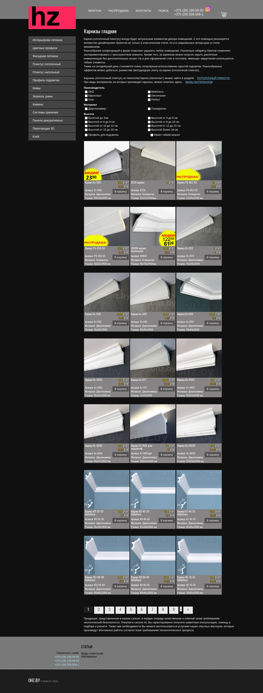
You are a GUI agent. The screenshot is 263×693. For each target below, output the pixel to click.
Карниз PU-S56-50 (95, 248)
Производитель (94, 87)
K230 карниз (138, 182)
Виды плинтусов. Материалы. (92, 655)
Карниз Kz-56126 (186, 445)
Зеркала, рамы (43, 96)
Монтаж (94, 10)
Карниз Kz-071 (138, 380)
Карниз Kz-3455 (93, 380)
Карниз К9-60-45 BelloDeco (140, 578)
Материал (90, 104)
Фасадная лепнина (45, 56)
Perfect (155, 99)
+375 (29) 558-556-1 (189, 14)
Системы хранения (45, 112)
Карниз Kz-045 (139, 314)
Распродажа (118, 10)
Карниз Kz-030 (93, 314)
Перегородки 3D (43, 128)
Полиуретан (158, 108)
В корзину (121, 191)
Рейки (36, 88)
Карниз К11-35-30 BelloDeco (94, 512)
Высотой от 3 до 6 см (164, 117)
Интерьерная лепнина (47, 40)
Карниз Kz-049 (185, 314)
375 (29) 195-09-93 (190, 10)
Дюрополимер (97, 108)
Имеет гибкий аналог (167, 134)
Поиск (163, 10)
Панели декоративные (48, 120)
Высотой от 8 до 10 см (165, 121)
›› (188, 609)
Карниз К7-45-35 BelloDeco (186, 512)
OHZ (91, 91)
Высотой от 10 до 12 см (103, 125)
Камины (38, 104)
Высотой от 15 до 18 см (103, 129)
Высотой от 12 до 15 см (166, 125)
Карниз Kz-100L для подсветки (141, 446)
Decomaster (158, 95)
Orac (91, 99)
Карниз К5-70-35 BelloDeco (186, 578)
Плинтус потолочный (47, 64)
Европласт (95, 95)
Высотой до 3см (98, 117)
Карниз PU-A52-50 (187, 182)
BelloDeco (157, 91)
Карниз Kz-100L (93, 182)
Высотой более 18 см (164, 129)
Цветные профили (45, 48)
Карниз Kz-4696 (93, 445)
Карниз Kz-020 (185, 248)
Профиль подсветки (46, 80)
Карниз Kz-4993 (185, 380)
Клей (36, 136)
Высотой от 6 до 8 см (101, 121)
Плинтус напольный (46, 72)
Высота (89, 114)
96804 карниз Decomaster (138, 249)
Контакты (143, 10)
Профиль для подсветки (103, 134)
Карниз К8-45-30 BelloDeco (140, 512)
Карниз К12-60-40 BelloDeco (94, 578)
